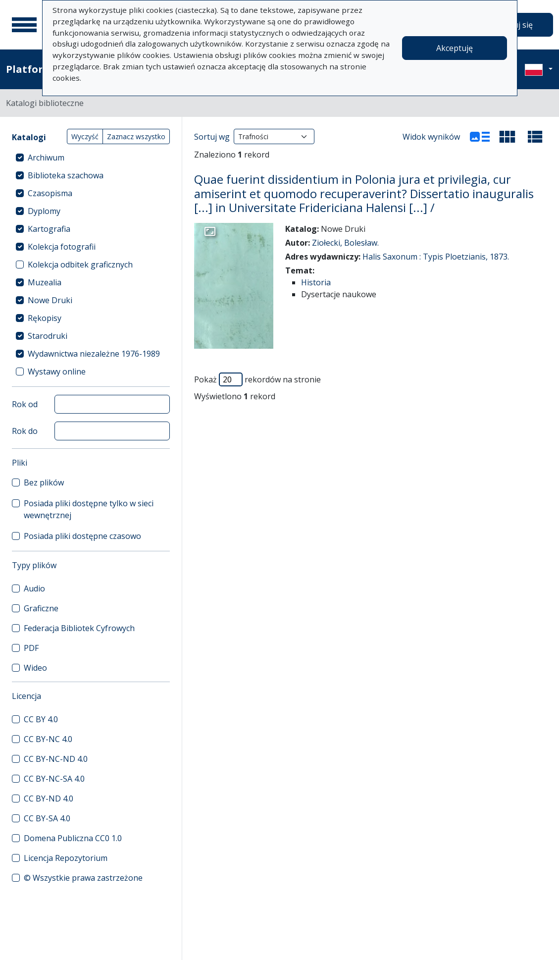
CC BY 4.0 (41, 719)
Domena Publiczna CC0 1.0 (73, 838)
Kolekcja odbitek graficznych (80, 264)
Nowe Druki (50, 300)
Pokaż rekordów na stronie (257, 379)
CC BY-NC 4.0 (48, 739)
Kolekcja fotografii (62, 246)
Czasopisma (50, 193)
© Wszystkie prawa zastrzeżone (83, 877)
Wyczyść (85, 136)
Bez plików (44, 482)
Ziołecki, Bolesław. (345, 242)
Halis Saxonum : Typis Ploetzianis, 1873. (435, 256)
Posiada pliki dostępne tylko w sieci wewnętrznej (88, 509)
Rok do (25, 431)
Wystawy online (57, 371)
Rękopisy (44, 318)
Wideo (35, 667)
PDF (31, 647)
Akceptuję (454, 48)
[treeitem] (91, 157)
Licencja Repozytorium (65, 858)
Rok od (25, 404)
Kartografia (49, 228)
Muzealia (44, 282)
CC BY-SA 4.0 (47, 818)
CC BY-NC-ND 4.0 (56, 758)
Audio (34, 588)
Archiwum (46, 157)
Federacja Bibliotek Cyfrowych (79, 628)
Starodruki (47, 335)
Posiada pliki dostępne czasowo (82, 536)
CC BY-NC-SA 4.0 (54, 778)
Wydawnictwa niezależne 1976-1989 (94, 353)
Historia (316, 282)
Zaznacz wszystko (136, 136)
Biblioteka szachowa (65, 175)
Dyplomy (44, 211)
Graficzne (41, 608)
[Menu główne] (24, 25)
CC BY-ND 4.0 (48, 798)
